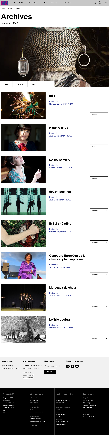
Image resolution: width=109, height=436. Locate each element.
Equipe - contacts (88, 401)
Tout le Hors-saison (8, 404)
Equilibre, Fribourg (7, 367)
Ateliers (58, 413)
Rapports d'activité (88, 418)
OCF (4, 411)
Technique (33, 429)
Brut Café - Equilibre (35, 420)
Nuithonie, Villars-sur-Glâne (10, 369)
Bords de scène (60, 415)
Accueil (3, 8)
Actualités (86, 415)
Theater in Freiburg (8, 409)
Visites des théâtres (62, 423)
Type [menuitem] (33, 84)
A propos (59, 411)
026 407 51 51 (27, 379)
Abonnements (34, 404)
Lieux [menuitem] (7, 84)
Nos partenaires (87, 409)
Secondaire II (60, 404)
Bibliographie (60, 420)
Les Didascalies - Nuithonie (37, 422)
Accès (31, 411)
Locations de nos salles (90, 406)
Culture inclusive (61, 425)
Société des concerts (9, 406)
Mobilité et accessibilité (36, 413)
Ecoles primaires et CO (63, 401)
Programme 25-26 (8, 399)
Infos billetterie (34, 401)
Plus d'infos (94, 115)
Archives (18, 8)
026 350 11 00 (34, 369)
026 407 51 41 (37, 367)
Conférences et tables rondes (65, 418)
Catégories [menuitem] (20, 84)
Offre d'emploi (87, 404)
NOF (4, 414)
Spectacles (10, 8)
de (100, 4)
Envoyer (50, 373)
